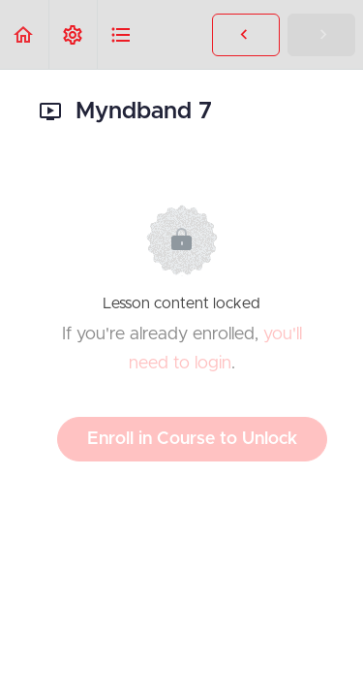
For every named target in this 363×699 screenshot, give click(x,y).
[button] (24, 34)
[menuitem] (72, 34)
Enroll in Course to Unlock (192, 439)
